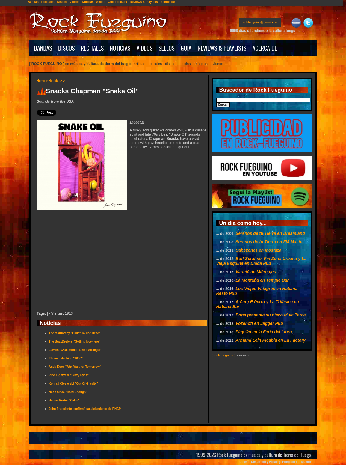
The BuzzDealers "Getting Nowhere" (74, 341)
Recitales (48, 2)
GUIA (186, 48)
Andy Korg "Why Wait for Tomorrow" (75, 366)
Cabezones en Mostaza (258, 250)
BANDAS (43, 48)
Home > (42, 80)
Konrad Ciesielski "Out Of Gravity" (73, 383)
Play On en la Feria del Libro (263, 331)
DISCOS (66, 48)
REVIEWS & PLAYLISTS (221, 48)
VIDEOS (144, 48)
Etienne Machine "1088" (66, 358)
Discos (62, 2)
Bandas (33, 2)
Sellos (100, 2)
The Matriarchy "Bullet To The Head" (75, 333)
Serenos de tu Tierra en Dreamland (270, 233)
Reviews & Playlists (144, 2)
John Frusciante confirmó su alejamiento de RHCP (85, 408)
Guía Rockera (117, 2)
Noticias (88, 2)
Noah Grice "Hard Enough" (68, 392)
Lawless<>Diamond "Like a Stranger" (75, 350)
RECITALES (92, 48)
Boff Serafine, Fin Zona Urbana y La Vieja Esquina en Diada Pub (261, 261)
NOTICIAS (120, 48)
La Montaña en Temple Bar (262, 280)
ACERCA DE (264, 48)
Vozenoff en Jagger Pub (259, 323)
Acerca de (168, 2)
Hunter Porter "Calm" (64, 400)
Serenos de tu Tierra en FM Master (269, 241)
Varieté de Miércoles (255, 271)
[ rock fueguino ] (223, 355)
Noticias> (55, 80)
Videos (74, 2)
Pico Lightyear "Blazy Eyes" (69, 375)
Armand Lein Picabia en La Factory (270, 340)
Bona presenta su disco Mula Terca (270, 315)
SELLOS (166, 48)
